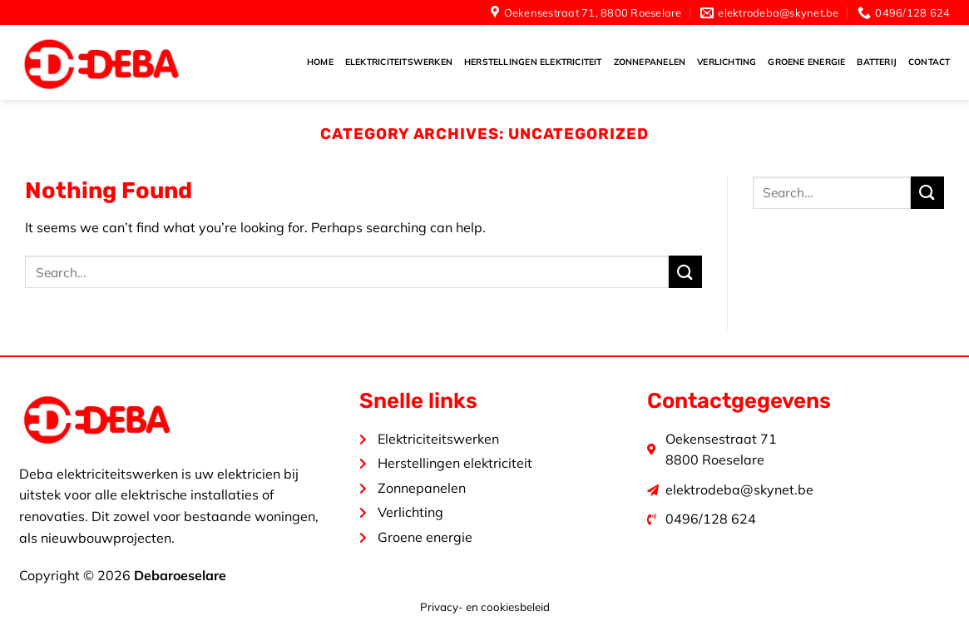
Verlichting (726, 62)
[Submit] (685, 272)
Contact (929, 62)
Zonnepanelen (650, 62)
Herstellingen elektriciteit (533, 62)
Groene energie (806, 62)
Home (320, 62)
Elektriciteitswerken (398, 62)
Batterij (877, 62)
